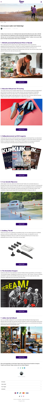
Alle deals (3, 381)
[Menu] (1, 2)
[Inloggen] (41, 2)
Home (2, 22)
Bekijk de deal (21, 82)
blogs (5, 22)
